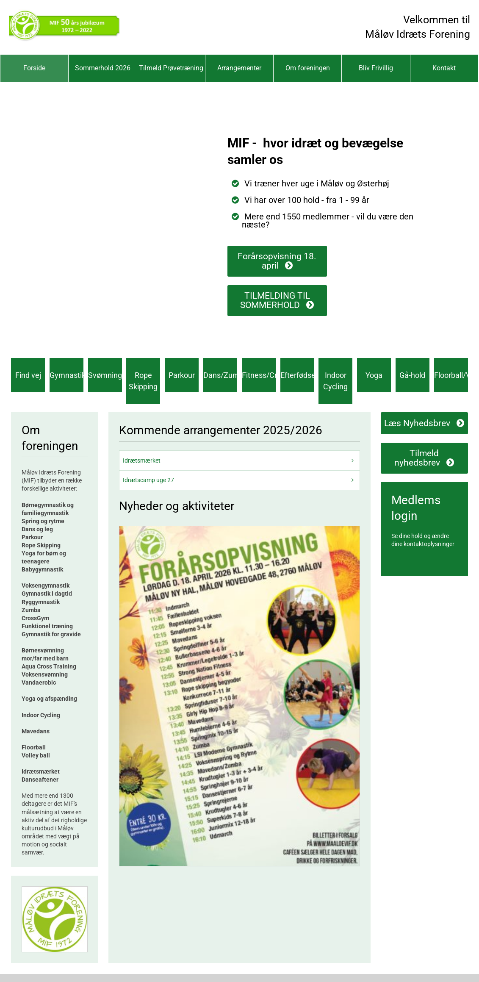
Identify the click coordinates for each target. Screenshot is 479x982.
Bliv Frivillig (376, 68)
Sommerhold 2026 (102, 68)
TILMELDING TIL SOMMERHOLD (275, 300)
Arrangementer (239, 68)
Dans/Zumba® (220, 375)
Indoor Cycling (335, 381)
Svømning (105, 375)
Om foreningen (307, 68)
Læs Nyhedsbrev (417, 423)
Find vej (28, 375)
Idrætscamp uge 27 (148, 480)
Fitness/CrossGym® (259, 375)
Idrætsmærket (142, 460)
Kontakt (444, 68)
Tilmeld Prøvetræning (171, 68)
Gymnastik (66, 375)
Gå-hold (412, 375)
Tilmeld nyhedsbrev (417, 458)
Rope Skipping (143, 381)
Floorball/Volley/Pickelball (451, 375)
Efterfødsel (297, 375)
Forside (34, 68)
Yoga (373, 375)
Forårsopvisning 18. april (277, 261)
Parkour (182, 375)
